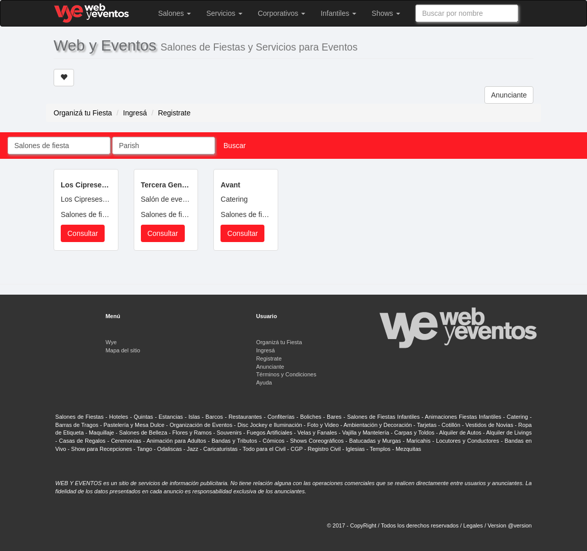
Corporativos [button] (281, 13)
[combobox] (466, 13)
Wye (111, 342)
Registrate (174, 113)
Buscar (235, 145)
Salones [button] (174, 13)
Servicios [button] (224, 13)
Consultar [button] (82, 233)
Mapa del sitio (123, 350)
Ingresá (135, 113)
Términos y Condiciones (286, 374)
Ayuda (264, 382)
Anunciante (509, 95)
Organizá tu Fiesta (83, 113)
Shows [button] (386, 13)
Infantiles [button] (338, 13)
